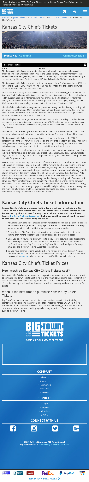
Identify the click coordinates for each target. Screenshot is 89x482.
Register (44, 408)
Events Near (17, 56)
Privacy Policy (44, 445)
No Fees (44, 389)
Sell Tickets (44, 412)
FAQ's (44, 416)
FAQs (23, 254)
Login (44, 404)
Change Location (75, 56)
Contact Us (44, 382)
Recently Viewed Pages (44, 478)
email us (24, 257)
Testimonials (44, 386)
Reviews (44, 393)
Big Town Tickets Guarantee (24, 217)
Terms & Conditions (60, 445)
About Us (44, 378)
